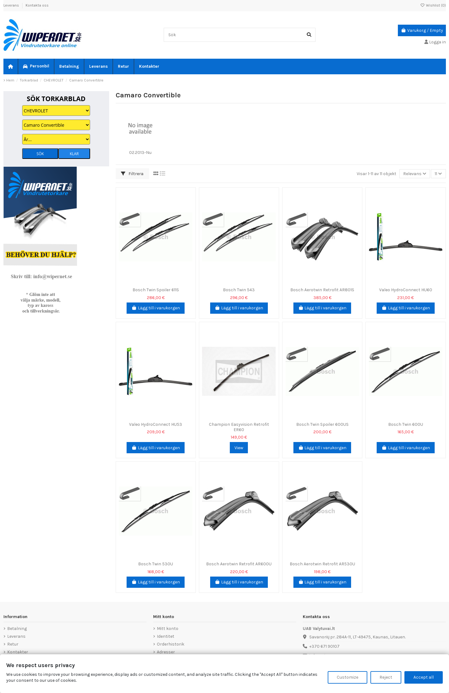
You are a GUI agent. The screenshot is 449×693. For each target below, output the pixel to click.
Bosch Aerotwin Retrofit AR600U (239, 564)
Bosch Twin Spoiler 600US (322, 424)
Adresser (166, 652)
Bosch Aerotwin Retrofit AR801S (322, 289)
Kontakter (17, 652)
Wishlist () (433, 5)
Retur (12, 644)
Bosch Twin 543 (239, 289)
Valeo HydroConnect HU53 (155, 424)
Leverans (11, 5)
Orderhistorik (170, 644)
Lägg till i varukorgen (155, 308)
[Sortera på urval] (414, 173)
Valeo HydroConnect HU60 (405, 289)
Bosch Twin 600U (405, 424)
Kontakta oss (37, 5)
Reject (385, 677)
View (238, 447)
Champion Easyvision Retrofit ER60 (239, 427)
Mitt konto (167, 628)
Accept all (423, 677)
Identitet (165, 636)
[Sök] (309, 35)
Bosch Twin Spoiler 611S (156, 289)
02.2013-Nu (140, 152)
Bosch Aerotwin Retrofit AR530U (322, 564)
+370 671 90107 (324, 646)
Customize (347, 677)
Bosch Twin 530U (155, 564)
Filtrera (132, 173)
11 (438, 173)
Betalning (17, 628)
